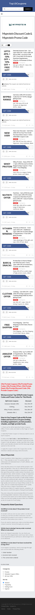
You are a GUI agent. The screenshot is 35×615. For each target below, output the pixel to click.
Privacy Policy (5, 606)
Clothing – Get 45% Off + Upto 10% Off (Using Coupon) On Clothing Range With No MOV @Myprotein (23, 294)
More (21, 67)
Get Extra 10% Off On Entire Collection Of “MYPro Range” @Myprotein (22, 97)
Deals (8, 609)
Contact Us (13, 606)
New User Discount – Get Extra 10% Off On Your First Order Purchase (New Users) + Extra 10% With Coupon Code (23, 133)
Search (28, 9)
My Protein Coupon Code (15, 389)
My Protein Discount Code (16, 388)
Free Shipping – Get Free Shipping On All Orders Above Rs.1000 (22, 324)
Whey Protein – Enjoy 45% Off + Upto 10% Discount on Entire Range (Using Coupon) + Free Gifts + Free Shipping (23, 164)
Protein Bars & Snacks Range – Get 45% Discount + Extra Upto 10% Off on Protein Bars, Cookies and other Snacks (23, 263)
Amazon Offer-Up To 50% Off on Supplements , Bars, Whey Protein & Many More (23, 354)
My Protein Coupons (9, 384)
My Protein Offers (14, 386)
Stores (3, 609)
